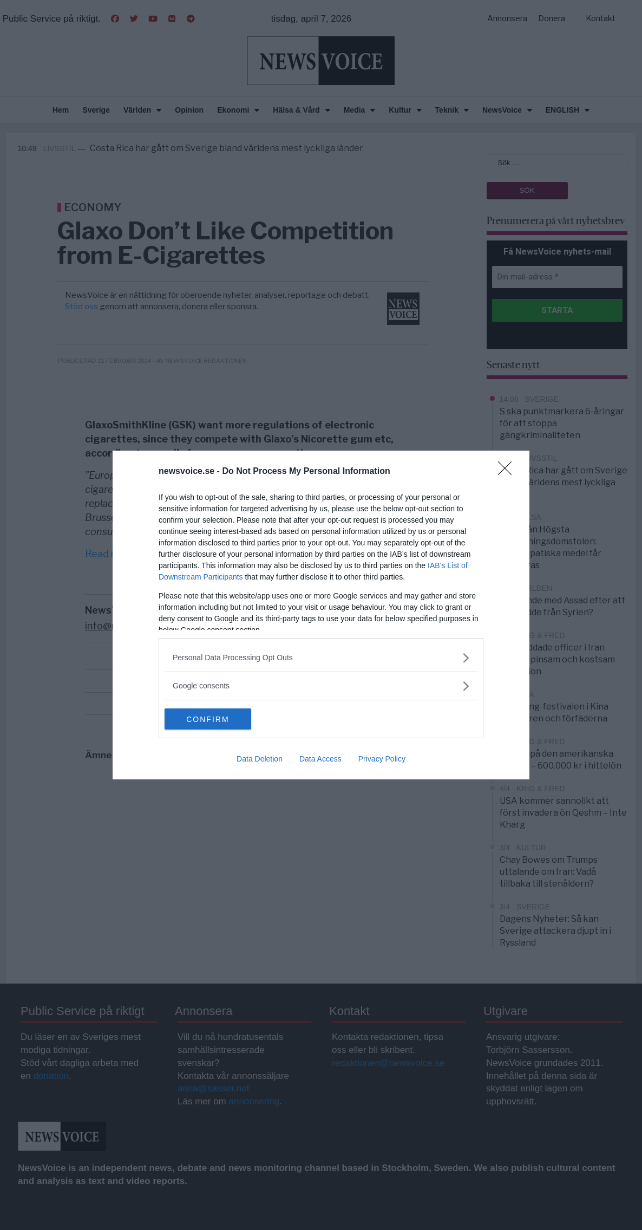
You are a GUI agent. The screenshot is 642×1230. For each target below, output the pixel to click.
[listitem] (321, 657)
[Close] (508, 471)
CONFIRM (215, 719)
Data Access (320, 759)
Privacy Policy (381, 759)
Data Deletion (260, 759)
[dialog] (321, 615)
